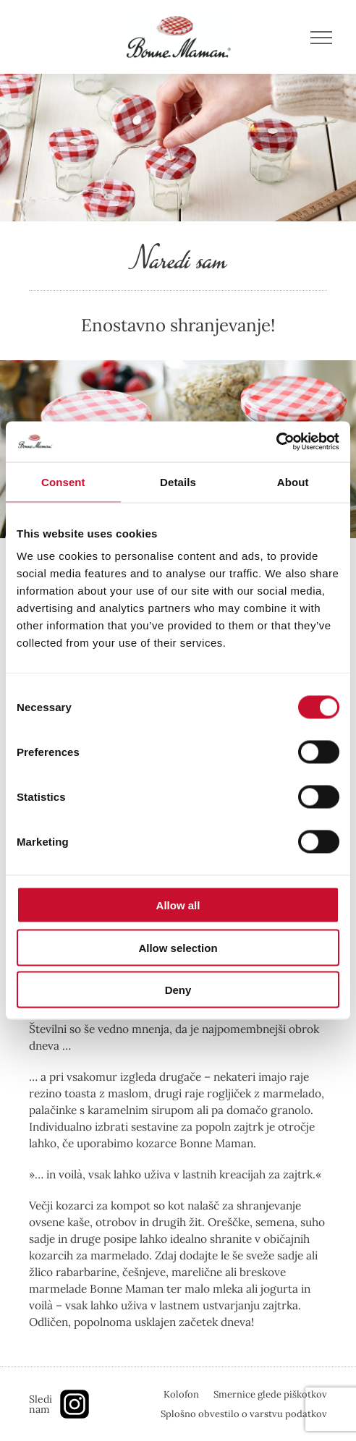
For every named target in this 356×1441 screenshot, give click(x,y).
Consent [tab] (63, 481)
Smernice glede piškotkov (270, 1394)
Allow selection (177, 947)
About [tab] (293, 481)
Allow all (178, 905)
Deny (178, 990)
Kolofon (181, 1394)
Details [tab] (178, 481)
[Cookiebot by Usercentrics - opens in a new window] (276, 442)
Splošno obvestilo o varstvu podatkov (244, 1414)
